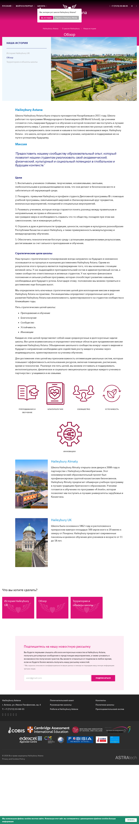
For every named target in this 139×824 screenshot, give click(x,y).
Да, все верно (46, 18)
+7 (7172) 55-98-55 (14, 709)
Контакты (101, 700)
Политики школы (105, 704)
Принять (131, 820)
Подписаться (103, 678)
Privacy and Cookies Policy (13, 759)
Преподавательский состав (110, 709)
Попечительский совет (62, 700)
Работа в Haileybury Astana (64, 709)
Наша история (89, 28)
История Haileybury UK (18, 53)
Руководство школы (61, 704)
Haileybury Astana (50, 28)
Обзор (10, 57)
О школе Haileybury (71, 28)
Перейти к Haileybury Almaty (66, 18)
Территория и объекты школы (22, 62)
